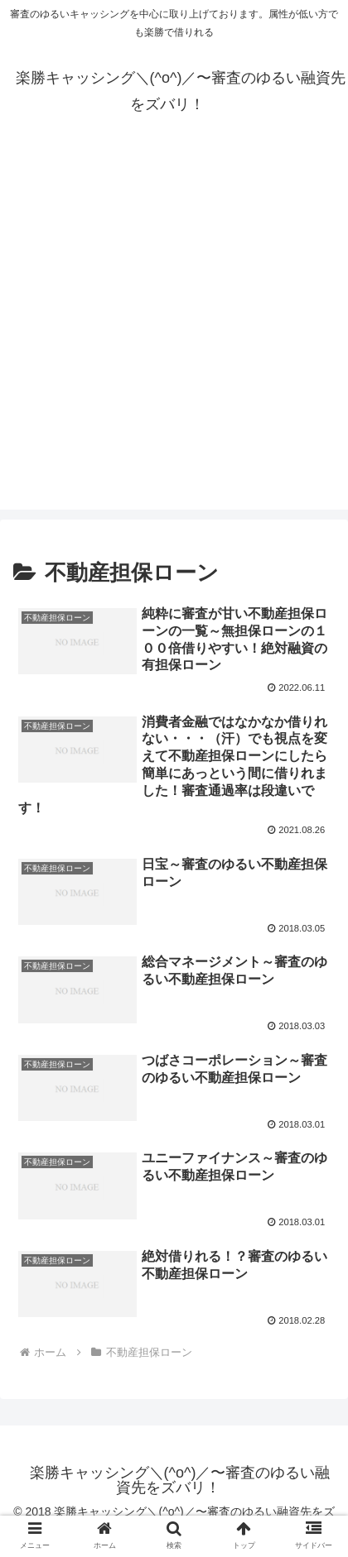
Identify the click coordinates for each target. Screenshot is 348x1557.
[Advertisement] (174, 336)
